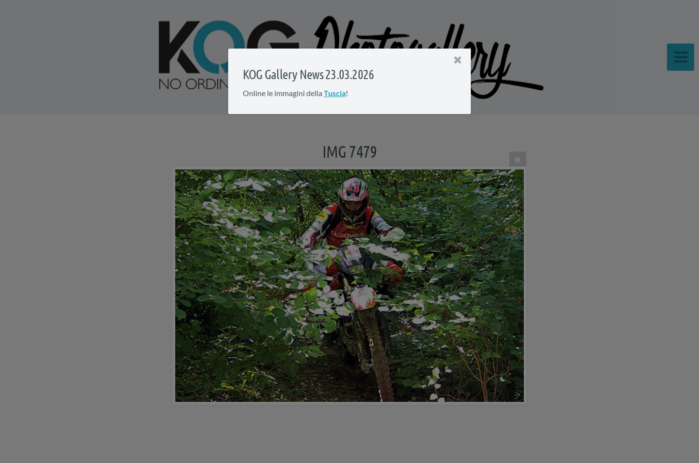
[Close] (458, 60)
